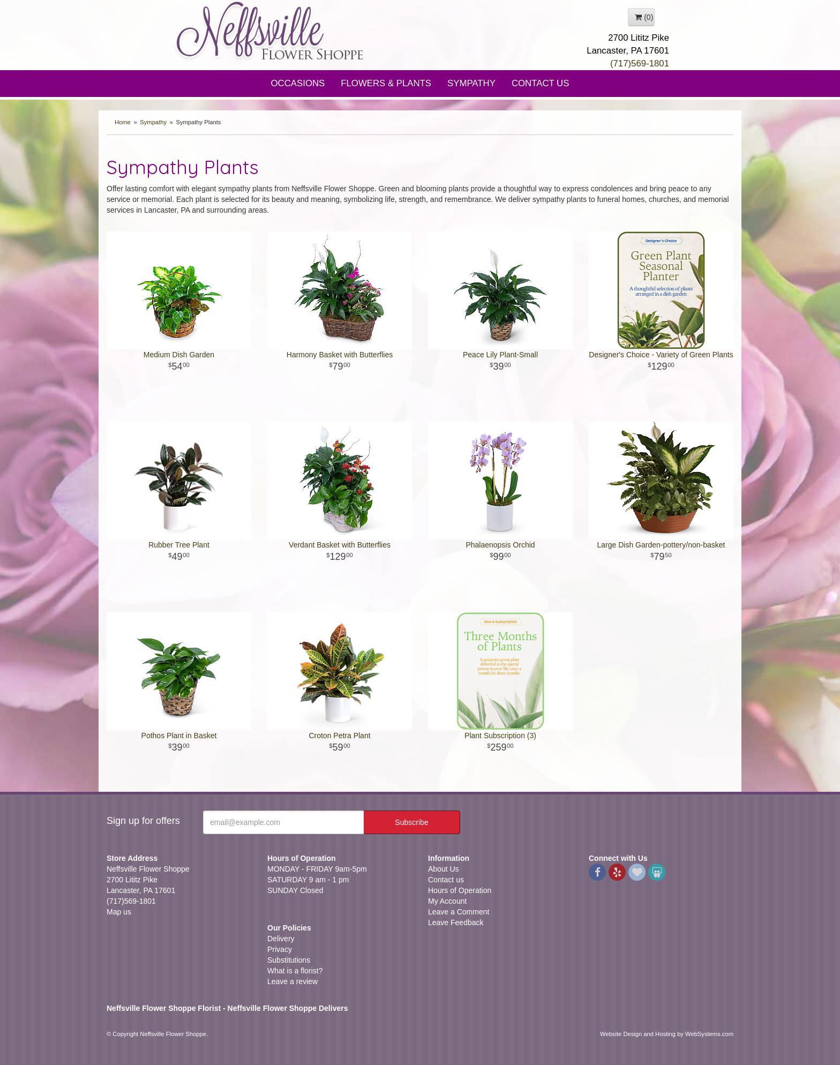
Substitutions (288, 960)
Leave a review (292, 981)
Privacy (279, 949)
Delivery (281, 938)
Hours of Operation (459, 890)
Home (123, 122)
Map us (119, 912)
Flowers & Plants (386, 83)
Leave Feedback (456, 922)
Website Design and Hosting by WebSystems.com (666, 1034)
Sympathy (471, 83)
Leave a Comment (458, 912)
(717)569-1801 (639, 63)
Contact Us (540, 83)
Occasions (298, 83)
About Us (443, 869)
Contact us (446, 879)
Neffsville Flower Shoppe (270, 30)
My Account (447, 901)
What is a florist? (294, 970)
